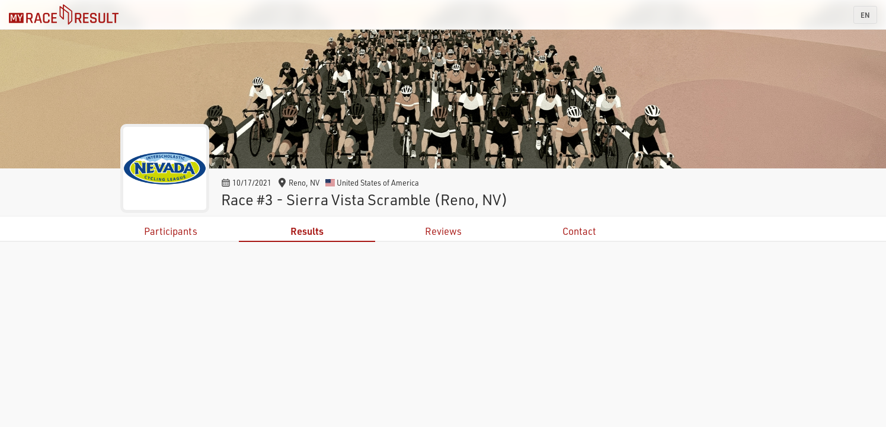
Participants (170, 231)
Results (307, 231)
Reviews (443, 231)
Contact (579, 231)
